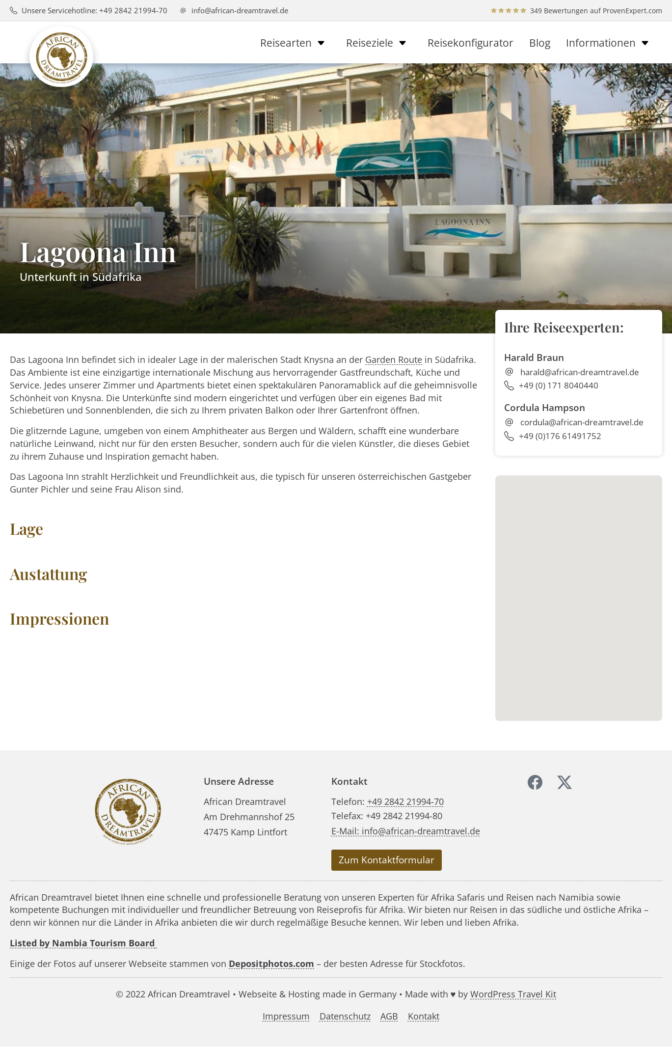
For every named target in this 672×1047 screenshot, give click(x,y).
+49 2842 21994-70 (405, 801)
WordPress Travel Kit (513, 994)
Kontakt (423, 1016)
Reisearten (295, 43)
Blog (539, 43)
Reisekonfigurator (470, 43)
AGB (389, 1016)
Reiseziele (379, 43)
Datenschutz (345, 1016)
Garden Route (393, 359)
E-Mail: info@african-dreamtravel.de (405, 831)
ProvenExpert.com (632, 10)
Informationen (610, 43)
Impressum (286, 1016)
